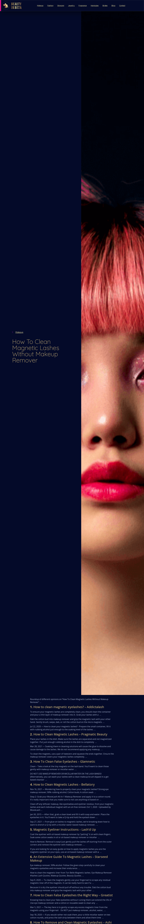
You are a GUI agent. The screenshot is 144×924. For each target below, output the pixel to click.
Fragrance (83, 5)
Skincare (60, 5)
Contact (122, 5)
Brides (105, 5)
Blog (113, 5)
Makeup (40, 5)
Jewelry (71, 5)
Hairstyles (95, 5)
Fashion (50, 5)
